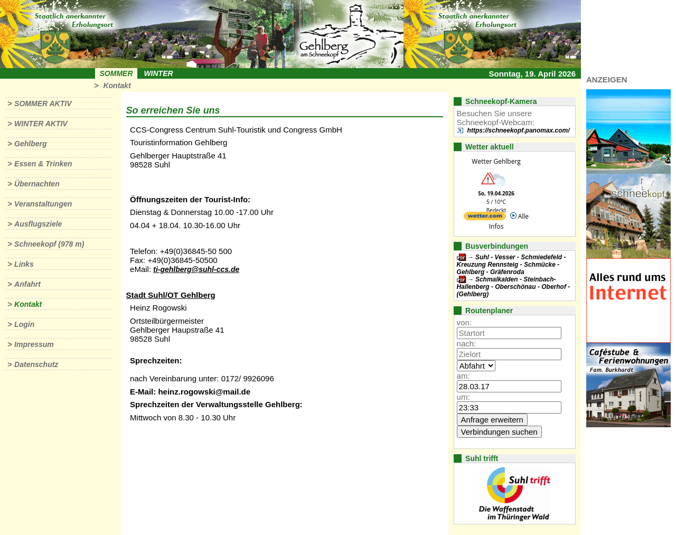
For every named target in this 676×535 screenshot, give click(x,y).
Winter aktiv (41, 123)
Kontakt (116, 85)
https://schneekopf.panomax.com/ (518, 130)
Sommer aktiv (42, 103)
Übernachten (37, 184)
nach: (466, 343)
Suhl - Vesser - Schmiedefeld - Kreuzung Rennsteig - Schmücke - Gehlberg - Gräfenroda (511, 265)
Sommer (116, 73)
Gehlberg (30, 143)
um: (463, 396)
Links (24, 264)
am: (463, 375)
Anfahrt (27, 284)
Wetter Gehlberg (496, 161)
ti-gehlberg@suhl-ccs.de (196, 269)
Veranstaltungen (43, 204)
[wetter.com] (485, 217)
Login (24, 324)
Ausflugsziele (38, 224)
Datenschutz (36, 364)
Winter (158, 73)
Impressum (34, 344)
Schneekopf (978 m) (49, 244)
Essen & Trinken (43, 163)
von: (464, 322)
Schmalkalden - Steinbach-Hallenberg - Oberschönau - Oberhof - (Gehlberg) (513, 287)
